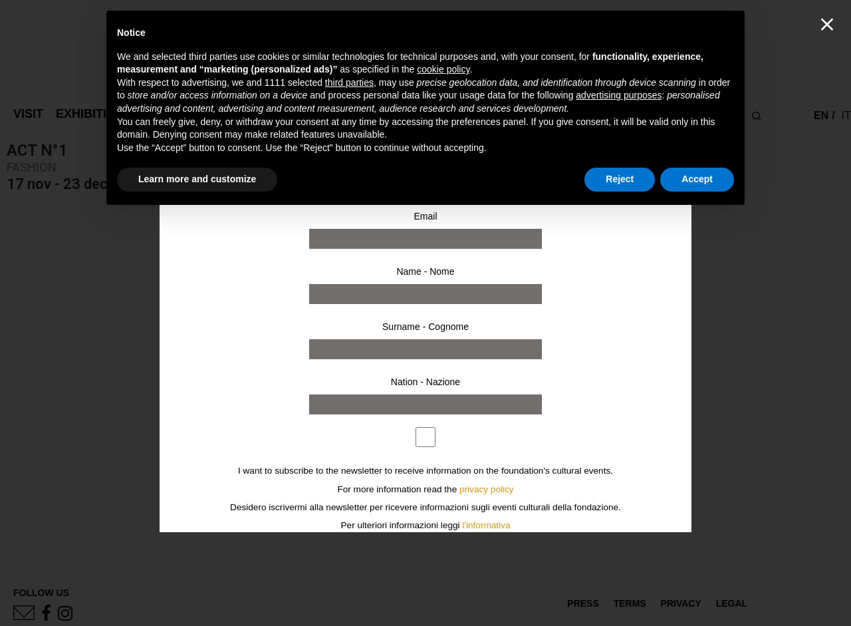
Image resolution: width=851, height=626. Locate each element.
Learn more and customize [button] (197, 179)
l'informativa (486, 525)
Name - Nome (425, 271)
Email (425, 216)
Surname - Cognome (425, 326)
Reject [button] (620, 179)
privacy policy (486, 489)
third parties (349, 82)
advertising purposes (619, 95)
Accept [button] (697, 179)
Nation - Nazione (425, 382)
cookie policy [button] (443, 69)
